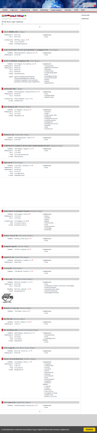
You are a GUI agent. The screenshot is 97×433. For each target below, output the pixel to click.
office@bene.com (19, 115)
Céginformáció (25, 10)
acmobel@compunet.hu (20, 44)
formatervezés (49, 129)
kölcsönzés (48, 69)
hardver (47, 79)
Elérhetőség (44, 10)
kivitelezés (48, 382)
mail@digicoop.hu (19, 175)
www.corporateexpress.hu (21, 154)
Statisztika (67, 10)
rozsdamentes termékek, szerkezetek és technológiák (59, 286)
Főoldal (5, 10)
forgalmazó (48, 381)
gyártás (47, 219)
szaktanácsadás (49, 66)
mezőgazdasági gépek (51, 72)
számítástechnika (49, 95)
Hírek (83, 10)
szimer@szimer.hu (19, 73)
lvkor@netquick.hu (19, 291)
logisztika (47, 125)
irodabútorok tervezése (51, 118)
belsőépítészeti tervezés (51, 123)
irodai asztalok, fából (51, 115)
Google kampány (56, 10)
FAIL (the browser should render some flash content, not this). (18, 1)
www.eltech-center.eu (20, 223)
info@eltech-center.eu (20, 225)
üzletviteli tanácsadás (51, 78)
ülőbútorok (48, 117)
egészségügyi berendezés (52, 292)
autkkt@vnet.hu (18, 100)
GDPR (76, 10)
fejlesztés (47, 218)
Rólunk (35, 10)
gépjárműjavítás (49, 83)
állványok (47, 374)
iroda (46, 37)
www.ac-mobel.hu (19, 42)
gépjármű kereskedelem (51, 67)
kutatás (47, 216)
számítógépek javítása (51, 76)
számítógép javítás (50, 338)
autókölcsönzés (49, 71)
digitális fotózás (49, 97)
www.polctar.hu (18, 368)
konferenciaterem (50, 226)
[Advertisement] (21, 192)
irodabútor (48, 112)
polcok (47, 371)
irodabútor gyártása (50, 120)
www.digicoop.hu (19, 173)
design (47, 113)
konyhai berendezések (51, 291)
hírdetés (47, 81)
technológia (48, 228)
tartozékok (48, 369)
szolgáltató (48, 364)
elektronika (48, 230)
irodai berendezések (50, 287)
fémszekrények (49, 372)
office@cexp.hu (18, 156)
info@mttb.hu (18, 341)
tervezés (47, 367)
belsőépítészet (49, 122)
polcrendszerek (49, 376)
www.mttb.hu (18, 339)
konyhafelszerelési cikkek (52, 289)
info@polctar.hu (18, 369)
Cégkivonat (14, 10)
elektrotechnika (49, 223)
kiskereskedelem (49, 379)
